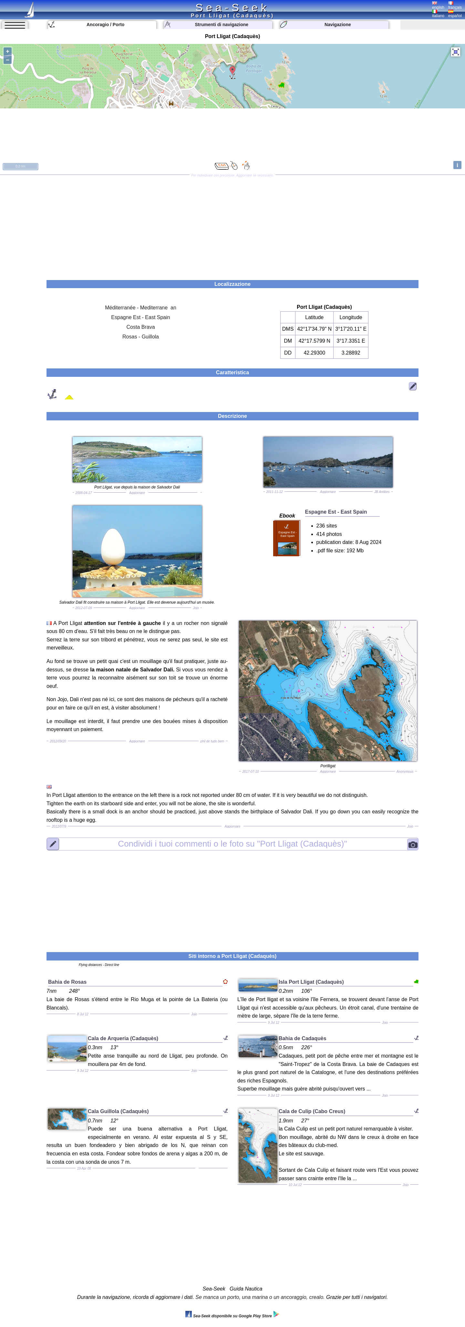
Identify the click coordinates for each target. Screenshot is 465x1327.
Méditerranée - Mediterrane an (140, 307)
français (455, 5)
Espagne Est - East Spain (140, 317)
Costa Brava (141, 327)
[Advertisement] (232, 225)
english (438, 5)
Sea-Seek (232, 7)
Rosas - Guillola (140, 336)
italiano (438, 14)
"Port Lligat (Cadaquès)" (232, 844)
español (455, 14)
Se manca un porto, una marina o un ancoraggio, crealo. (260, 1297)
